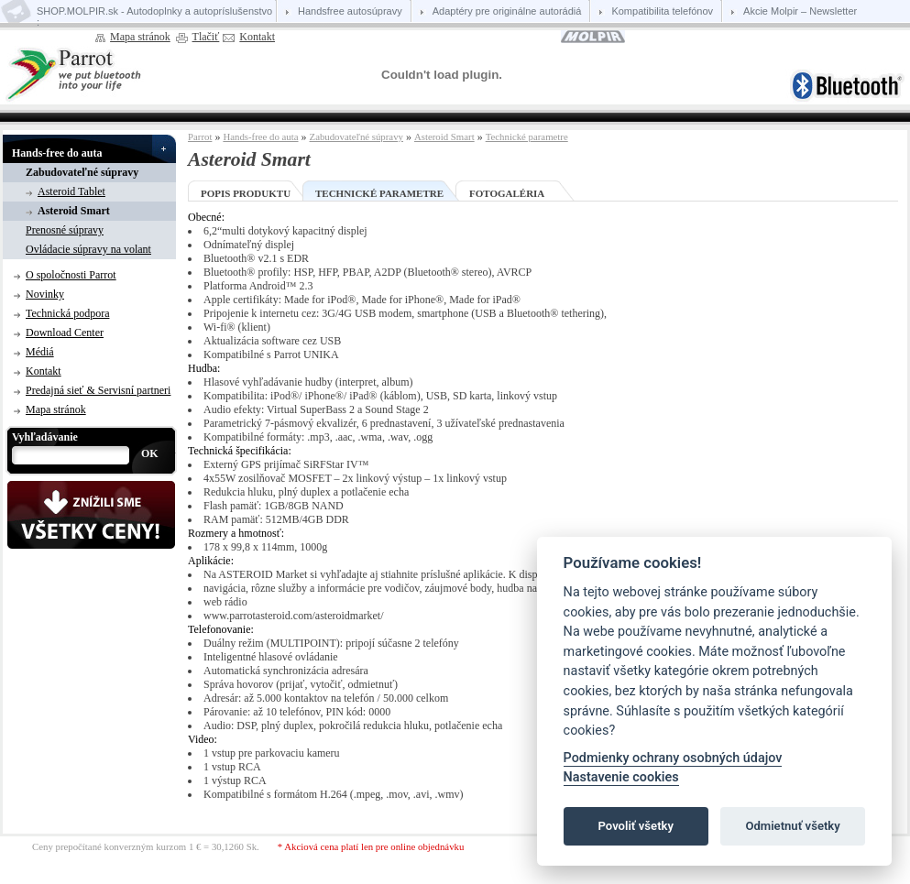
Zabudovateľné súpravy (82, 172)
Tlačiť (206, 36)
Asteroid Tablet (71, 191)
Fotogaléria (506, 193)
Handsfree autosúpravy (350, 10)
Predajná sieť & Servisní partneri (98, 390)
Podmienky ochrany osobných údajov (673, 758)
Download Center (65, 332)
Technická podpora (67, 313)
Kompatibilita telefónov (662, 10)
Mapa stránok (140, 36)
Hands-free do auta (57, 153)
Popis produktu (246, 193)
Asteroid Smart (74, 210)
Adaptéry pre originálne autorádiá (507, 10)
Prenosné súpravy (65, 230)
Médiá (40, 351)
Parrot (200, 136)
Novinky (45, 294)
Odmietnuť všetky (792, 826)
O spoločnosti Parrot (71, 274)
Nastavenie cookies (621, 777)
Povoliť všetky (636, 826)
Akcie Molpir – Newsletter (800, 10)
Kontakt (257, 36)
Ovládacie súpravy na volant (88, 249)
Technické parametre (527, 136)
